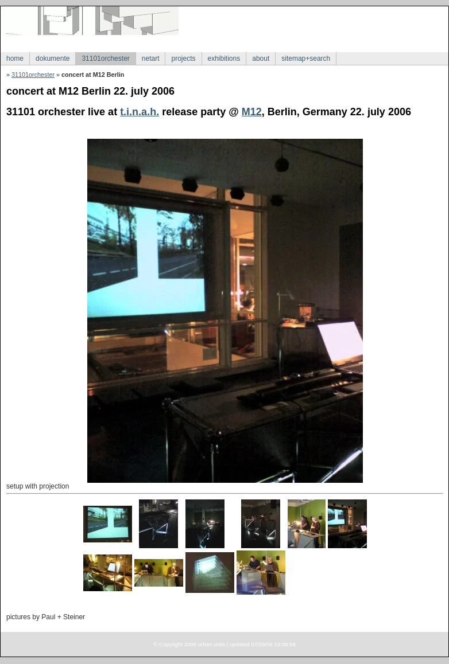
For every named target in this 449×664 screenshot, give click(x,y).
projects (183, 58)
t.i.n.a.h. (139, 112)
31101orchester (105, 58)
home (15, 58)
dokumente (52, 58)
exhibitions (224, 58)
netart (151, 58)
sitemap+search (305, 58)
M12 (252, 112)
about (260, 58)
